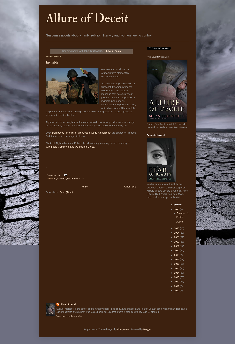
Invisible (52, 62)
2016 (177, 264)
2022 (177, 241)
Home (85, 186)
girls (68, 178)
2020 (177, 250)
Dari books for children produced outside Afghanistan (81, 132)
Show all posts (113, 51)
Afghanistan (59, 178)
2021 (177, 246)
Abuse (179, 221)
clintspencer (123, 329)
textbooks (75, 178)
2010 (177, 290)
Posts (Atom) (66, 192)
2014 (177, 273)
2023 (177, 237)
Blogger (147, 329)
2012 (177, 281)
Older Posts (130, 186)
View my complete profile (69, 316)
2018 (177, 255)
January (181, 213)
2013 (177, 277)
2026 (177, 209)
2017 (177, 259)
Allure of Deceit (87, 18)
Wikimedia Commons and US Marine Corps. (70, 146)
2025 (177, 228)
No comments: (54, 175)
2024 (177, 232)
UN (82, 178)
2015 (177, 268)
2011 (177, 286)
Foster (179, 217)
